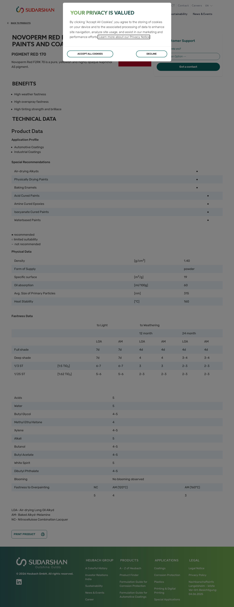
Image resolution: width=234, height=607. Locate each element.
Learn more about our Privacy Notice (124, 37)
